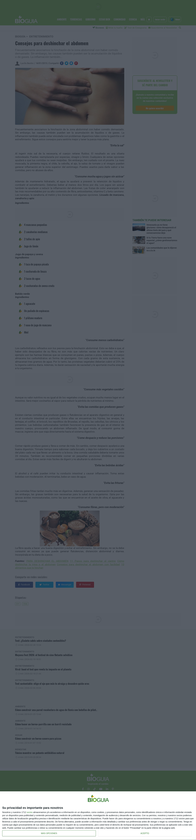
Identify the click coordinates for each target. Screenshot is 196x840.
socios (30, 812)
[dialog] (98, 816)
